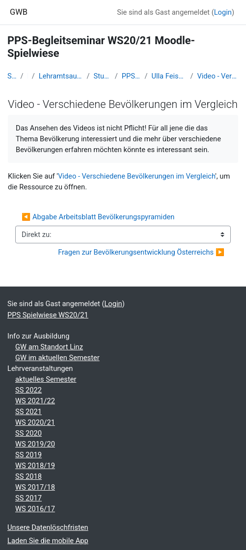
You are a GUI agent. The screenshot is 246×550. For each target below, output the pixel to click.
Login (223, 12)
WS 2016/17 (35, 508)
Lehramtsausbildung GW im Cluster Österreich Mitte (61, 76)
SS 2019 (28, 454)
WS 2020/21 (35, 422)
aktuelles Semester (45, 379)
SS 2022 (28, 390)
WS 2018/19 (35, 465)
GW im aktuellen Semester (57, 357)
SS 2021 (28, 411)
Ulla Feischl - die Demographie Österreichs (168, 76)
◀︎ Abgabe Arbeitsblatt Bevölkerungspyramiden (98, 216)
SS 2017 (28, 498)
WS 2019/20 (35, 444)
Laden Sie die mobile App (47, 540)
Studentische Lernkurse (102, 76)
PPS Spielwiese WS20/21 (131, 76)
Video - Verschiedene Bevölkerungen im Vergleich (218, 76)
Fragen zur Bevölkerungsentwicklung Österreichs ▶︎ (141, 252)
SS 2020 (28, 433)
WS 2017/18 (35, 487)
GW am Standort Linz (49, 346)
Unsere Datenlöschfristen (47, 527)
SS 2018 (28, 476)
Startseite (12, 76)
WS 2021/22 (35, 400)
